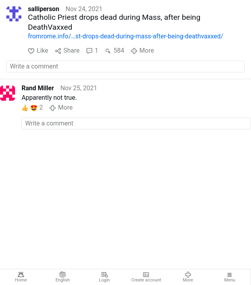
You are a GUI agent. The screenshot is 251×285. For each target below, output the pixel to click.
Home (21, 277)
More (188, 277)
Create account (146, 277)
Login (104, 277)
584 (114, 51)
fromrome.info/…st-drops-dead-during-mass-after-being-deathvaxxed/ (125, 36)
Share (67, 51)
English (62, 277)
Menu (229, 277)
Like (38, 51)
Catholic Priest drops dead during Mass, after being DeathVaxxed (114, 22)
